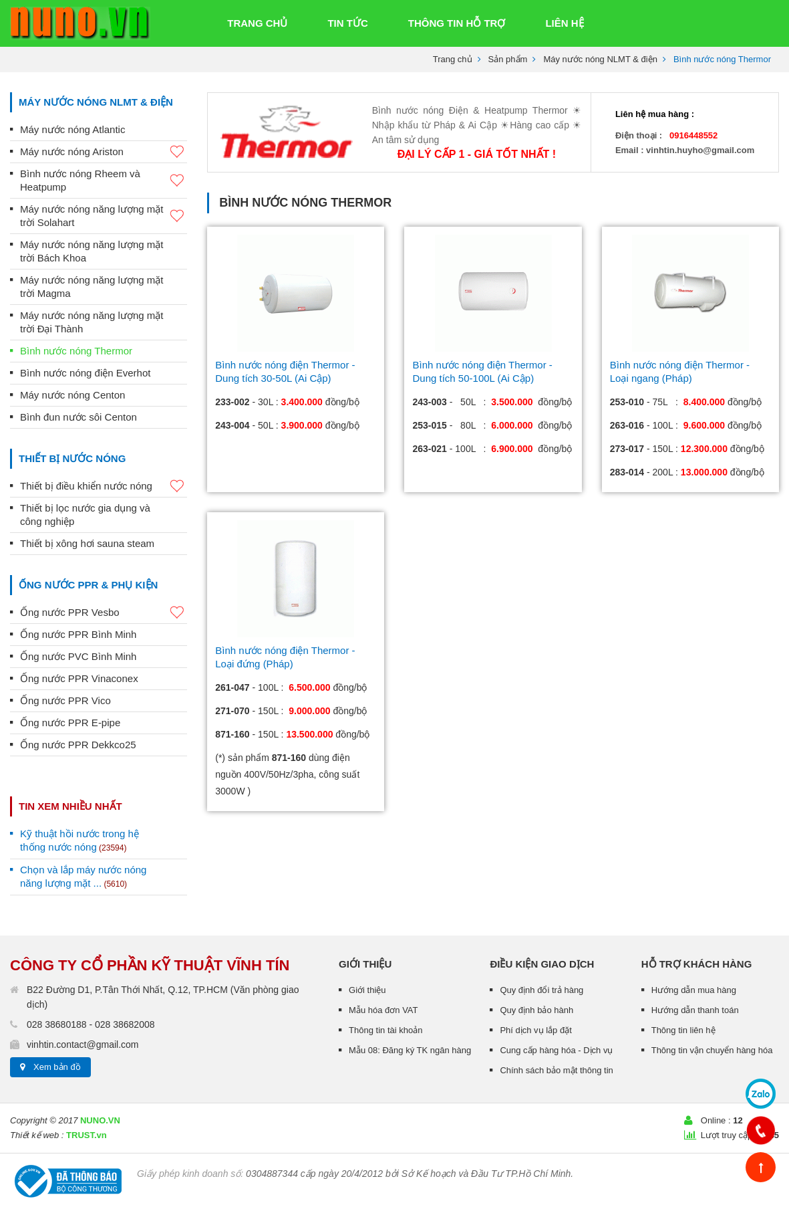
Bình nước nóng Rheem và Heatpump (103, 180)
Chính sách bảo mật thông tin (556, 1070)
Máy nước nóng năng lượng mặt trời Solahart (103, 215)
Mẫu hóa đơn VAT (383, 1010)
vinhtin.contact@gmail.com (83, 1044)
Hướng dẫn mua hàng (693, 990)
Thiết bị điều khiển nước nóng (103, 486)
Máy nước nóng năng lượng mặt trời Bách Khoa (91, 251)
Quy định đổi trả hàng (541, 990)
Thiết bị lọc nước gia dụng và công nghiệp (85, 514)
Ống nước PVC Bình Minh (78, 656)
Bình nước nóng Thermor (76, 350)
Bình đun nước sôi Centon (78, 417)
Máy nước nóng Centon (72, 395)
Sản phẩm (508, 59)
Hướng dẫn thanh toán (695, 1010)
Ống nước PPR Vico (65, 700)
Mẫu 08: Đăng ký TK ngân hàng (410, 1050)
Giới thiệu (367, 990)
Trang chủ (452, 59)
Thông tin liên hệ (683, 1030)
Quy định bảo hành (536, 1010)
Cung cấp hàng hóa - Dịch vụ (556, 1050)
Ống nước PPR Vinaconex (79, 678)
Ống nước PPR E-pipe (70, 722)
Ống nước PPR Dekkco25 (78, 744)
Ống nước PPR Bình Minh (78, 634)
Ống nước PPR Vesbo (103, 613)
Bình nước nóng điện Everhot (85, 372)
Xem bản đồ (57, 1067)
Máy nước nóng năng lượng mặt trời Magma (91, 286)
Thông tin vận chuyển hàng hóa (712, 1050)
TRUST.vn (86, 1135)
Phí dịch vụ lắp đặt (535, 1030)
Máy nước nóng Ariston (103, 152)
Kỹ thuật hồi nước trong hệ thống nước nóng (79, 840)
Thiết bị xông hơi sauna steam (87, 543)
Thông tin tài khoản (385, 1030)
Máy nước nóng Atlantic (72, 129)
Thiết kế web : (36, 1135)
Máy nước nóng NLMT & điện (600, 59)
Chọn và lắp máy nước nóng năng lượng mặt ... (83, 876)
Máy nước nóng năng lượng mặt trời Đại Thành (91, 322)
